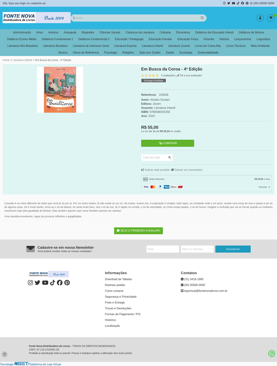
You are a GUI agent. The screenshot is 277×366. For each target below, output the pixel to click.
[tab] (206, 179)
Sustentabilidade (208, 52)
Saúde (170, 52)
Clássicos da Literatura (140, 32)
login (23, 3)
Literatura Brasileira (55, 45)
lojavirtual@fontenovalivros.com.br (204, 290)
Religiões (128, 52)
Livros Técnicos (236, 45)
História (224, 39)
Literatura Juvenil (179, 45)
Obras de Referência (86, 52)
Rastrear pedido (115, 285)
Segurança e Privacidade (121, 296)
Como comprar (114, 290)
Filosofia (209, 39)
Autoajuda (70, 32)
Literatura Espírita (125, 45)
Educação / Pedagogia (129, 39)
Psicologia (110, 52)
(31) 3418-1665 (192, 279)
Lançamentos (242, 39)
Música (62, 52)
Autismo (53, 32)
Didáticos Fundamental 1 (57, 39)
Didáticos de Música (251, 32)
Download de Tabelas (118, 279)
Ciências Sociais (109, 32)
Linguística (263, 39)
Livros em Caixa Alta (208, 45)
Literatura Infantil (152, 45)
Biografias (88, 32)
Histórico (110, 319)
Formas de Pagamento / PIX (123, 314)
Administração (22, 32)
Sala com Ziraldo (149, 52)
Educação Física (187, 39)
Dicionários (183, 32)
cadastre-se (38, 3)
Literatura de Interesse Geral (91, 45)
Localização (112, 325)
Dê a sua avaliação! (189, 75)
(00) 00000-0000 (262, 3)
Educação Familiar (160, 39)
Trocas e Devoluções (118, 308)
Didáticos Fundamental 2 (94, 39)
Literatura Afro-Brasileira (22, 45)
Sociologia (185, 52)
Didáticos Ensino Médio (21, 39)
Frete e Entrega (115, 302)
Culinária (165, 32)
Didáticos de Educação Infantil (214, 32)
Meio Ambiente (260, 45)
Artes (39, 32)
